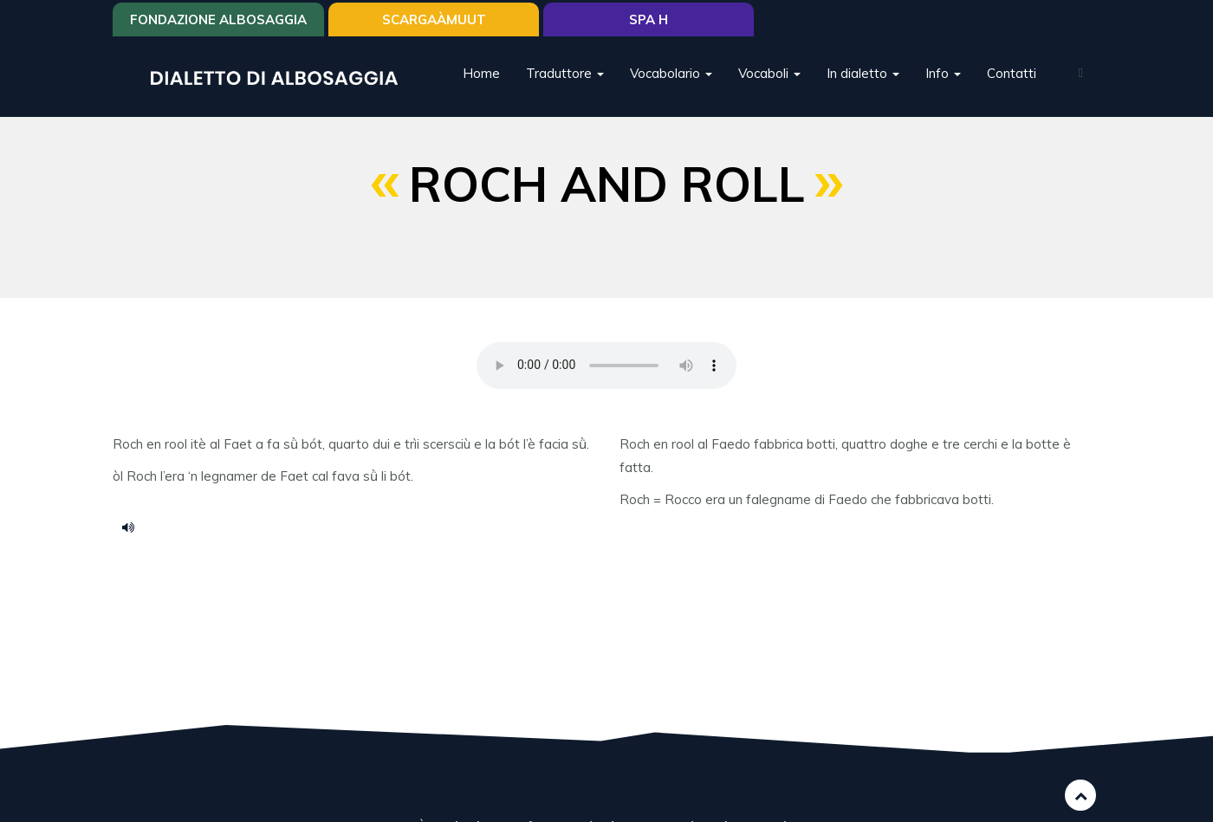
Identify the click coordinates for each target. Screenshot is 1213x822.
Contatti (1011, 73)
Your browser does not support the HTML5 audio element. (606, 365)
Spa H (648, 19)
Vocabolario (671, 73)
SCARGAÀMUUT (434, 19)
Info (943, 73)
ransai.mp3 (134, 526)
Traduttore (565, 73)
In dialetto (863, 73)
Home (481, 73)
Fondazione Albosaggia (218, 19)
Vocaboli (769, 73)
